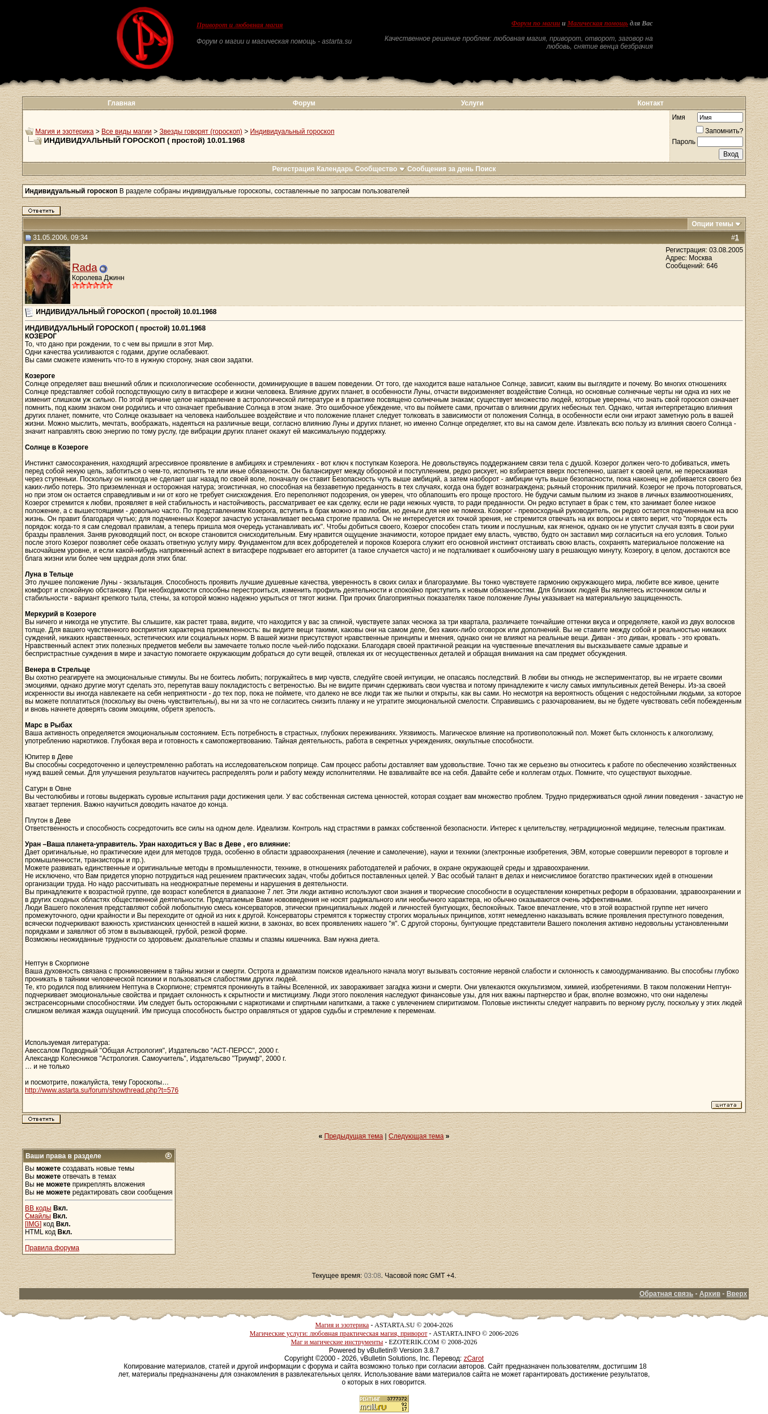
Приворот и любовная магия (240, 25)
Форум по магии (535, 23)
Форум (304, 103)
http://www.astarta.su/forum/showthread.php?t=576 (101, 1090)
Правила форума (52, 1248)
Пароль (684, 142)
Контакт (650, 103)
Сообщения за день (440, 169)
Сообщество (380, 169)
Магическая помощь (598, 23)
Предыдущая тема (354, 1136)
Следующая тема (416, 1136)
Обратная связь (666, 1294)
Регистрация (293, 169)
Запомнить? (719, 131)
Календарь (335, 169)
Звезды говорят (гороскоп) (201, 132)
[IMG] (33, 1224)
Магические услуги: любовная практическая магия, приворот (339, 1333)
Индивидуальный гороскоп (292, 132)
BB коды (38, 1208)
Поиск (486, 169)
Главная (121, 103)
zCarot (474, 1358)
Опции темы (712, 224)
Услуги (472, 103)
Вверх (737, 1294)
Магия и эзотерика (64, 132)
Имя (678, 117)
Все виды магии (126, 132)
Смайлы (38, 1216)
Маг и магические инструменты (337, 1342)
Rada (84, 267)
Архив (709, 1294)
